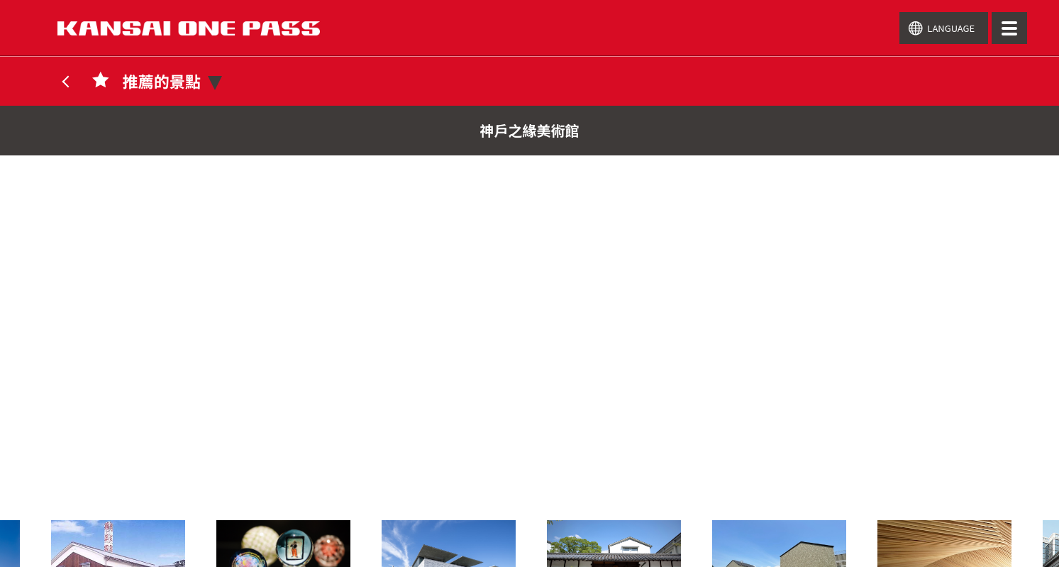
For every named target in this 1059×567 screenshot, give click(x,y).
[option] (614, 538)
